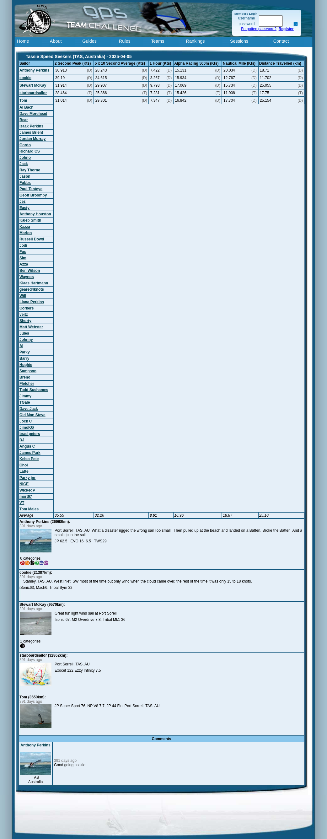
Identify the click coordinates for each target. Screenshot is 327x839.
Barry (24, 358)
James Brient (31, 132)
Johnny (26, 339)
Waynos (26, 277)
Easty (24, 208)
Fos (22, 252)
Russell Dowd (31, 239)
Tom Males (29, 509)
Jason (24, 176)
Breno (24, 377)
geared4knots (31, 289)
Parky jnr (27, 478)
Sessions (239, 41)
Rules (125, 41)
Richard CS (29, 151)
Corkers (26, 308)
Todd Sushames (33, 390)
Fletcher (26, 383)
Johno (25, 157)
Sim (22, 258)
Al (21, 346)
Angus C (27, 446)
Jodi (23, 245)
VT (21, 503)
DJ (21, 440)
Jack (23, 164)
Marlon (25, 233)
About (56, 41)
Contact (281, 41)
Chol (23, 465)
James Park (29, 452)
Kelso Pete (29, 459)
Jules (24, 333)
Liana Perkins (31, 302)
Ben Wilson (29, 270)
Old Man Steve (32, 415)
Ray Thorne (29, 170)
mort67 (25, 496)
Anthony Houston (35, 214)
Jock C (25, 421)
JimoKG (26, 427)
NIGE (24, 484)
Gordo (25, 145)
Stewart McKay (32, 85)
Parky (24, 352)
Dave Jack (28, 408)
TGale (24, 402)
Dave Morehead (33, 113)
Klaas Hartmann (33, 283)
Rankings (195, 41)
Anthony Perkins (34, 70)
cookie (25, 78)
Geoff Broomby (33, 195)
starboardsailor (33, 93)
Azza (23, 264)
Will (22, 295)
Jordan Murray (32, 139)
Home (23, 41)
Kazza (24, 226)
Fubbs (25, 182)
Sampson (27, 371)
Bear (23, 120)
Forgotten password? (258, 29)
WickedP (27, 490)
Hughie (25, 365)
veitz (23, 314)
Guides (89, 41)
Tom (23, 100)
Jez (22, 201)
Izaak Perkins (31, 126)
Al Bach (26, 107)
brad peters (29, 434)
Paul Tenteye (30, 189)
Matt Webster (31, 327)
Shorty (25, 321)
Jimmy (25, 396)
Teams (157, 41)
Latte (24, 471)
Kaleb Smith (30, 220)
